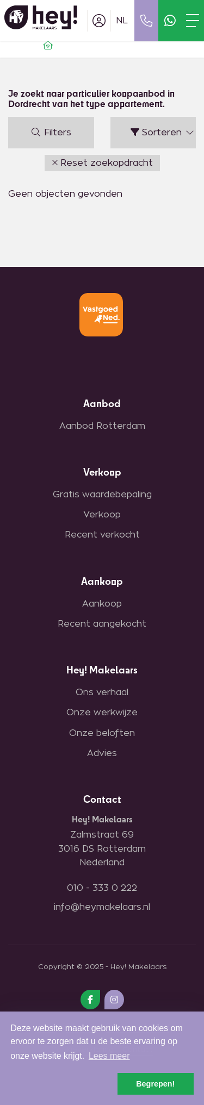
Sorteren (163, 132)
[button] (102, 163)
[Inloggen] (99, 21)
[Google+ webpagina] (114, 999)
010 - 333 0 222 (102, 888)
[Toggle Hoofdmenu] (192, 20)
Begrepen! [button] (155, 1083)
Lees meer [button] (109, 1055)
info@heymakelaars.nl (102, 907)
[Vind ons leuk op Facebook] (90, 999)
